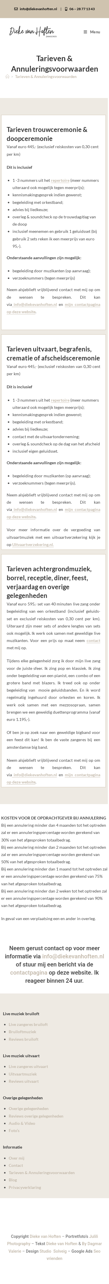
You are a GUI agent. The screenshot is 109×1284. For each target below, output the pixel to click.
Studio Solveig (54, 1251)
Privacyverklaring (25, 1187)
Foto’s (14, 1130)
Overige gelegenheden (29, 1108)
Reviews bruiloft (23, 1039)
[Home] (7, 76)
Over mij (16, 1158)
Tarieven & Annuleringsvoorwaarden (45, 76)
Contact (16, 1165)
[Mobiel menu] (92, 32)
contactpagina (28, 972)
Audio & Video (22, 1123)
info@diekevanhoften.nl (35, 9)
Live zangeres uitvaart (28, 1066)
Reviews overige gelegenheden (36, 1115)
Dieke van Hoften (45, 1236)
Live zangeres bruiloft (28, 1024)
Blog (13, 1179)
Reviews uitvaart (24, 1081)
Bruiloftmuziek (22, 1031)
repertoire (60, 180)
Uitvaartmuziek (23, 1073)
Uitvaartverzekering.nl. (33, 544)
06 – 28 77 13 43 (80, 9)
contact (93, 640)
